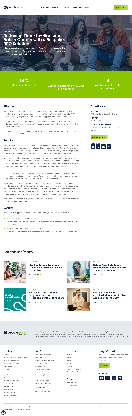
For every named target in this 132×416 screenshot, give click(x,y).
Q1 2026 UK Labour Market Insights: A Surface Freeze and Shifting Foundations (46, 295)
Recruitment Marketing (10, 395)
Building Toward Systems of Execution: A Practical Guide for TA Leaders (46, 268)
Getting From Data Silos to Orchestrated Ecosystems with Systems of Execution (109, 268)
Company (56, 7)
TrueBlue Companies (97, 406)
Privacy (53, 406)
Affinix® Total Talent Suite (43, 391)
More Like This (122, 252)
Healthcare (38, 357)
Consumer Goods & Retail (43, 378)
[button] (3, 412)
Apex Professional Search (11, 375)
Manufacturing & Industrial (43, 375)
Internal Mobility (8, 386)
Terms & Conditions (44, 406)
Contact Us (121, 8)
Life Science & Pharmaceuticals (44, 360)
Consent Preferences (9, 409)
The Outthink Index (72, 385)
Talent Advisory (8, 389)
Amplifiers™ (7, 369)
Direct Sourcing (8, 383)
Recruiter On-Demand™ (10, 372)
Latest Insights (71, 382)
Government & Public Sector (43, 369)
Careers (69, 366)
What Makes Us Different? (43, 354)
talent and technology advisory (112, 336)
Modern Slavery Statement (75, 372)
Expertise (77, 7)
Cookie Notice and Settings (23, 409)
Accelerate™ (39, 394)
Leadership (70, 357)
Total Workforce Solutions (91, 336)
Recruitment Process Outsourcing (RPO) (48, 336)
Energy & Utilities (40, 372)
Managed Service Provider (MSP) (71, 336)
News (69, 363)
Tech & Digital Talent (41, 363)
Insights (88, 7)
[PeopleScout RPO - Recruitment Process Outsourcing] (15, 7)
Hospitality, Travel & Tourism (43, 383)
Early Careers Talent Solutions (12, 363)
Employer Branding (9, 392)
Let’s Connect (99, 137)
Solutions (44, 7)
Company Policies (62, 406)
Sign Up (104, 366)
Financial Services (40, 366)
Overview (6, 354)
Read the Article (34, 274)
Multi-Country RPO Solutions (12, 360)
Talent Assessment (9, 366)
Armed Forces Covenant (74, 375)
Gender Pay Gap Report (74, 369)
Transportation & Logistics (43, 380)
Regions (67, 7)
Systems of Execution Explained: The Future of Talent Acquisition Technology (109, 295)
